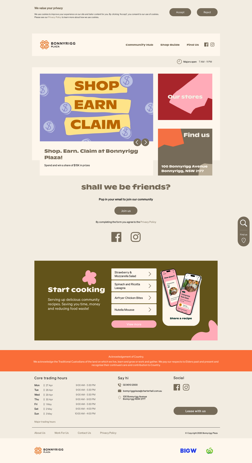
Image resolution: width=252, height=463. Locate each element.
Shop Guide (170, 45)
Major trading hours (44, 421)
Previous (137, 142)
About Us (39, 433)
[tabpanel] (96, 125)
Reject (207, 12)
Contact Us (84, 433)
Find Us (193, 45)
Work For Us (61, 433)
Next (145, 142)
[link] (57, 44)
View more (134, 324)
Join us (126, 211)
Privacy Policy (54, 17)
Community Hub (139, 45)
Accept (180, 12)
